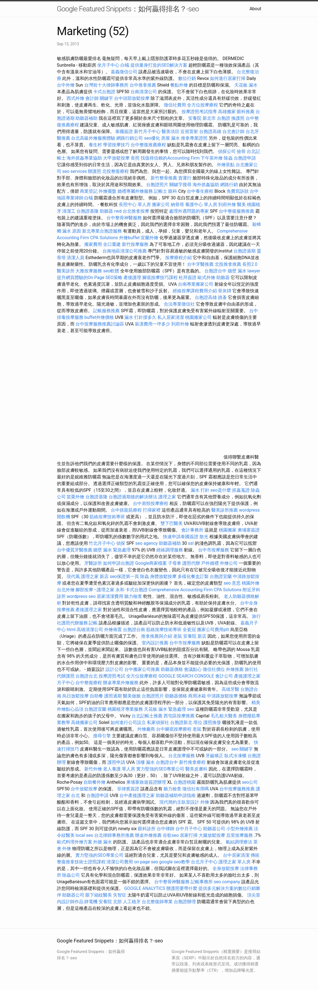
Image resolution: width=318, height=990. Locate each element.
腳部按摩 (84, 589)
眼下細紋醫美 (98, 895)
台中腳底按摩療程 (174, 729)
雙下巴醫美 (172, 523)
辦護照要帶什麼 (181, 888)
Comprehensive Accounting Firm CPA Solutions (195, 589)
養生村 (95, 144)
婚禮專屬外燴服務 (135, 191)
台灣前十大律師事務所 (106, 85)
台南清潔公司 (143, 91)
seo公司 (250, 782)
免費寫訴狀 (238, 191)
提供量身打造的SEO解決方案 (158, 65)
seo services (74, 171)
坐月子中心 (108, 65)
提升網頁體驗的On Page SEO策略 (90, 277)
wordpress (249, 510)
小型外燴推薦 (239, 828)
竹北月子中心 (102, 543)
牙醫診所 (93, 563)
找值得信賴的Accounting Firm (170, 158)
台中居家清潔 (236, 855)
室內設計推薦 (155, 642)
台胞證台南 (134, 629)
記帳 (93, 623)
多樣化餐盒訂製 (193, 576)
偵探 (120, 543)
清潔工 (68, 211)
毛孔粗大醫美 (224, 715)
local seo (84, 835)
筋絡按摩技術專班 (108, 516)
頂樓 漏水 (145, 762)
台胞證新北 (181, 722)
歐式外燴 (206, 277)
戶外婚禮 (210, 563)
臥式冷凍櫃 (235, 755)
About (255, 8)
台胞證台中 (215, 270)
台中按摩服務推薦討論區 (100, 324)
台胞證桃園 (185, 782)
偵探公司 (227, 151)
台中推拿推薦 (143, 85)
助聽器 (106, 211)
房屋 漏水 (170, 138)
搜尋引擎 (102, 735)
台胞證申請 (245, 158)
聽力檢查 (133, 596)
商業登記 (89, 191)
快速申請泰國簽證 (180, 536)
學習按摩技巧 (117, 144)
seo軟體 (111, 270)
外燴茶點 (226, 164)
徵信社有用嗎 (195, 788)
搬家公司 (161, 204)
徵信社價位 (214, 669)
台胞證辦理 (185, 901)
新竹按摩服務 (135, 244)
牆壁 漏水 (237, 270)
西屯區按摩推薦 (180, 715)
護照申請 (116, 762)
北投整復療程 (115, 171)
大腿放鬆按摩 (212, 835)
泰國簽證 (124, 131)
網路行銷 (229, 184)
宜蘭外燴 (149, 237)
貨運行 (184, 178)
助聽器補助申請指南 (176, 795)
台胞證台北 (86, 676)
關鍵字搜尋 (180, 184)
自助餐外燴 (94, 782)
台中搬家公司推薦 (142, 669)
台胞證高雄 (210, 131)
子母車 (174, 563)
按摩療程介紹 (179, 257)
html (71, 629)
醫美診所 (66, 270)
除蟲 (228, 158)
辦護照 (94, 171)
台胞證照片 (157, 184)
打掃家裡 (152, 510)
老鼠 (177, 636)
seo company (227, 881)
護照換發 (212, 722)
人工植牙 (132, 901)
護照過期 (113, 696)
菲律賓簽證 (128, 788)
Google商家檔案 (151, 563)
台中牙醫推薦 (200, 264)
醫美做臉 (132, 696)
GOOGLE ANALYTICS (144, 888)
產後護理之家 (88, 609)
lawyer (254, 270)
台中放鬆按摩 (84, 788)
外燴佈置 (113, 629)
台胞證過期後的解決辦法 (133, 496)
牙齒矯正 (214, 755)
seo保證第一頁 (124, 576)
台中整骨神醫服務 (124, 217)
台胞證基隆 (88, 211)
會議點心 (193, 669)
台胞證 (223, 118)
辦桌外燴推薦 (148, 835)
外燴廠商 (146, 729)
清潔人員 (75, 257)
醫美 (241, 204)
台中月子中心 (188, 828)
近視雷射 (189, 131)
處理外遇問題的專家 (189, 211)
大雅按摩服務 (89, 270)
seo (190, 709)
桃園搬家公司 (198, 317)
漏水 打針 (200, 490)
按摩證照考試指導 (200, 111)
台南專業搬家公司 (195, 284)
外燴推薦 (235, 669)
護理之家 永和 (110, 589)
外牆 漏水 (102, 842)
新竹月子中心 (147, 131)
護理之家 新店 (95, 576)
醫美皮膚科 (196, 769)
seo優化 (152, 138)
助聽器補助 (86, 118)
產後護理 (132, 277)
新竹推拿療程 (192, 762)
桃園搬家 (227, 530)
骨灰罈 (224, 290)
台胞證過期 (244, 251)
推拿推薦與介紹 (156, 636)
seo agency (146, 543)
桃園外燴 (250, 583)
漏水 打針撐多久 (140, 317)
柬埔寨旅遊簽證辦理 (146, 782)
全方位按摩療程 (202, 105)
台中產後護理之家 (137, 795)
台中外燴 (66, 85)
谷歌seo (171, 835)
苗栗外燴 (75, 496)
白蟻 (124, 65)
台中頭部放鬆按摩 (132, 98)
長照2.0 (249, 264)
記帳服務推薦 (106, 310)
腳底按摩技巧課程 (160, 277)
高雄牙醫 (230, 689)
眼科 (172, 191)
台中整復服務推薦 (237, 211)
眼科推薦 (245, 111)
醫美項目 (170, 131)
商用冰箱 (197, 696)
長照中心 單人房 (135, 204)
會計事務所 (192, 530)
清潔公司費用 (119, 861)
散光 (203, 536)
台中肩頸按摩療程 (151, 503)
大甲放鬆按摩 (117, 158)
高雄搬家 (227, 111)
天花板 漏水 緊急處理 (165, 709)
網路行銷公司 (129, 138)
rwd (118, 211)
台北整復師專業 (157, 901)
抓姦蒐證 (241, 490)
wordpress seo (81, 596)
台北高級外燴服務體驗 (93, 138)
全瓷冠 (189, 629)
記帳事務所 (202, 881)
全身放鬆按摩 (226, 868)
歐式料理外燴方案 (75, 842)
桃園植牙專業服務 (125, 709)
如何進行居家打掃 (227, 78)
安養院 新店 (194, 636)
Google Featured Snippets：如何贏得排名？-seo (128, 9)
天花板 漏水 (245, 85)
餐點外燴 (179, 85)
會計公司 (224, 676)
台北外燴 (66, 589)
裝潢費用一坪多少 (152, 324)
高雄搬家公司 (84, 722)
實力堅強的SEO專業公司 (160, 769)
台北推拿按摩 (136, 211)
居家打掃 (189, 835)
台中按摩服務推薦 (237, 788)
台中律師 (165, 828)
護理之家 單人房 (235, 861)
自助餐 (96, 696)
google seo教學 (174, 861)
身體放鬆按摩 (164, 576)
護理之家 (167, 496)
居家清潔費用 (110, 596)
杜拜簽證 (187, 277)
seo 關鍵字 (242, 749)
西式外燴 (75, 98)
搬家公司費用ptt (213, 629)
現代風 (73, 576)
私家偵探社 (158, 722)
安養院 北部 (110, 901)
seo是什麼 (221, 490)
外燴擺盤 (107, 191)
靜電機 (91, 901)
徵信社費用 (175, 105)
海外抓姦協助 (206, 184)
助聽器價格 (172, 669)
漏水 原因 (71, 231)
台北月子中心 (204, 861)
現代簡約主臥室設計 (179, 802)
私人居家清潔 (170, 317)
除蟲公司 (71, 875)
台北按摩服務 (182, 755)
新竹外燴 (93, 769)
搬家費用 (93, 244)
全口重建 (112, 244)
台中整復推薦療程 (148, 144)
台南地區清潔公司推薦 (125, 251)
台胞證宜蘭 (221, 576)
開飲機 (63, 516)
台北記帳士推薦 (147, 715)
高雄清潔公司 (90, 629)
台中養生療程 (200, 191)
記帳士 (160, 191)
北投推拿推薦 (228, 264)
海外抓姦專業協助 (84, 158)
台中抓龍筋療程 (127, 510)
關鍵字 (106, 98)
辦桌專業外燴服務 (121, 682)
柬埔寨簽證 (249, 530)
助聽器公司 (214, 828)
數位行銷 (187, 78)
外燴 (204, 802)
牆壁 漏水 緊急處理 (112, 550)
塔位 (197, 722)
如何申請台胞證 (118, 563)
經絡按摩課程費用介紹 (195, 290)
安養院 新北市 (202, 118)
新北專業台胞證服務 (102, 231)
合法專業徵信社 (179, 304)
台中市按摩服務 (214, 550)
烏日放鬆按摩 (76, 696)
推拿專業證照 (195, 138)
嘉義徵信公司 (124, 71)
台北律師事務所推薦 (114, 835)
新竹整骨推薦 (164, 178)
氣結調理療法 (239, 842)
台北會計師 (233, 131)
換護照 (238, 118)
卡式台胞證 (104, 91)
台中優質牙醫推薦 (74, 550)
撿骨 (241, 151)
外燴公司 (229, 563)
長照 (135, 158)
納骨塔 (177, 204)
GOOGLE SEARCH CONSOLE (186, 676)
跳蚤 (222, 297)
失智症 (119, 895)
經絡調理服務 (169, 550)
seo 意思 (232, 583)
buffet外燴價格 (99, 317)
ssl (191, 543)
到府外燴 (227, 204)
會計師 (92, 98)
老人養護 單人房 (119, 769)
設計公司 (114, 669)
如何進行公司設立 (128, 722)
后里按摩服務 (240, 835)
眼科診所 (147, 828)
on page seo (146, 861)
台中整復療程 (89, 682)
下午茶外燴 (212, 158)
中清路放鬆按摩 (223, 696)
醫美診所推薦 (224, 510)
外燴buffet (129, 237)
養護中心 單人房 (201, 204)
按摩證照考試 (112, 676)
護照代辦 (191, 563)
